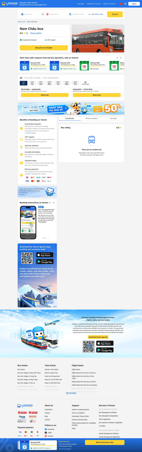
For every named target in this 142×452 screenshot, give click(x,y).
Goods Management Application (109, 437)
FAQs (74, 428)
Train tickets (50, 365)
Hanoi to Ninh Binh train (52, 383)
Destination (54, 14)
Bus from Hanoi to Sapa (25, 386)
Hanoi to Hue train (51, 386)
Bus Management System (108, 409)
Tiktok (50, 432)
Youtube (50, 436)
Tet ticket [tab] (113, 118)
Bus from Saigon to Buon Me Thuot (29, 373)
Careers (47, 413)
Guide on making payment (80, 409)
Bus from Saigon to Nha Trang (27, 379)
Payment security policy (79, 419)
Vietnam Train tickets (51, 369)
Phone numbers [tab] (92, 118)
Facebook (51, 429)
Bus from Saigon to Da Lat (26, 383)
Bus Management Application (108, 416)
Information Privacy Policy (80, 416)
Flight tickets (78, 365)
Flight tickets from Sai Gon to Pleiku (83, 392)
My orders (81, 4)
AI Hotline (102, 426)
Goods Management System (109, 430)
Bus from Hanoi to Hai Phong (27, 390)
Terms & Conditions (78, 413)
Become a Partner (110, 4)
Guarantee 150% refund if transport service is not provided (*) (31, 4)
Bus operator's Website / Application (110, 422)
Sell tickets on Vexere (94, 4)
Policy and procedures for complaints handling (84, 424)
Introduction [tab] (69, 118)
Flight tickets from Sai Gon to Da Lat (84, 388)
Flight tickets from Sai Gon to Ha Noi (84, 382)
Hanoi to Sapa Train (51, 373)
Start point (28, 14)
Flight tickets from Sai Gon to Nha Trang (83, 377)
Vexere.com (21, 21)
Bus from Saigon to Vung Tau (27, 376)
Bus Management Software (108, 412)
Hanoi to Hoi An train (51, 390)
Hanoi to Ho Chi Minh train (53, 379)
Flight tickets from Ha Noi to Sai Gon (84, 373)
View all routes (71, 393)
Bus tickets (23, 365)
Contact (47, 419)
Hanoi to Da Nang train (52, 376)
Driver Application (104, 419)
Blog (46, 416)
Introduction (48, 409)
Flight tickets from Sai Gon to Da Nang (84, 385)
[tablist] (91, 118)
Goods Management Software (109, 433)
